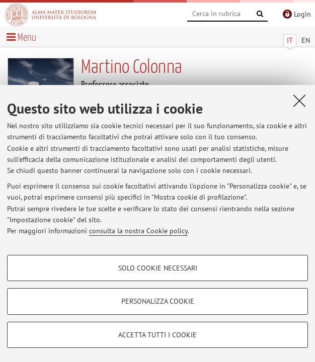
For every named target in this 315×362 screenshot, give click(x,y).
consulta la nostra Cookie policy (138, 230)
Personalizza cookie (157, 301)
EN (305, 40)
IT (290, 40)
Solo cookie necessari (157, 268)
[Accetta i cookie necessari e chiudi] (299, 101)
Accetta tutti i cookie (157, 334)
